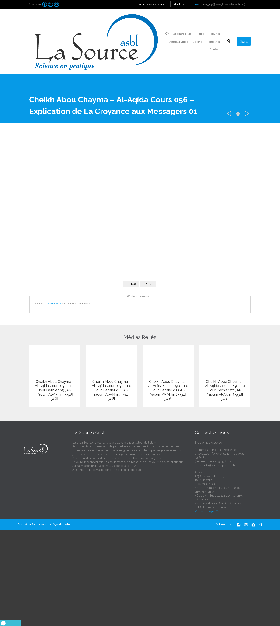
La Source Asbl (37, 529)
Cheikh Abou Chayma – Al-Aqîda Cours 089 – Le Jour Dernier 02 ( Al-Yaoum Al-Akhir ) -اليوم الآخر (225, 390)
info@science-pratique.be (220, 470)
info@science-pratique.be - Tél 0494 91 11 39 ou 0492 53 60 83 (219, 458)
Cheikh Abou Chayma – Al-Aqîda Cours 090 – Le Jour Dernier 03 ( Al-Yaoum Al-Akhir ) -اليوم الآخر (168, 390)
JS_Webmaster (61, 529)
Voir (197, 4)
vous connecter (53, 303)
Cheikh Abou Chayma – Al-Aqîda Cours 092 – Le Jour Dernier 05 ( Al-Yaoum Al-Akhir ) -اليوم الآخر (54, 390)
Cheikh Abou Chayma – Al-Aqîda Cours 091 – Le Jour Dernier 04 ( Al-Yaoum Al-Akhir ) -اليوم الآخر (111, 390)
